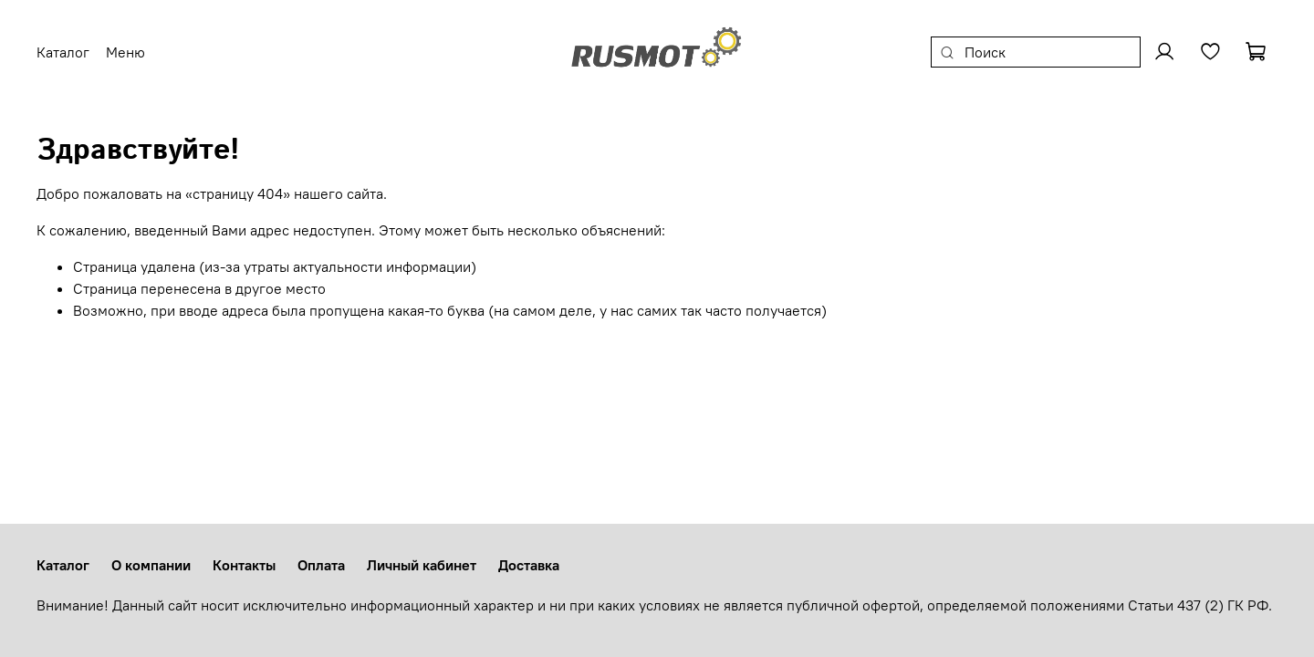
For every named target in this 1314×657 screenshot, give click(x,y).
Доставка (528, 565)
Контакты (244, 565)
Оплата (321, 565)
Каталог (62, 565)
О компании (151, 565)
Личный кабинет (421, 565)
